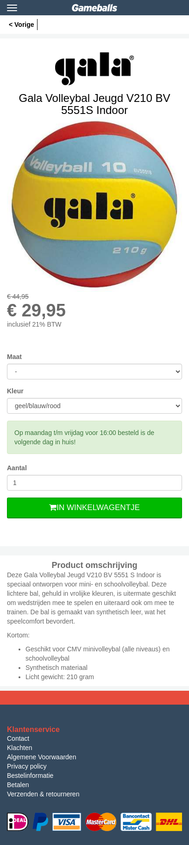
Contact (18, 738)
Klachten (19, 747)
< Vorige (21, 24)
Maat (14, 356)
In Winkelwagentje (94, 507)
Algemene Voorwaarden (41, 757)
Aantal (17, 468)
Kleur (15, 391)
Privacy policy (27, 766)
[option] (94, 204)
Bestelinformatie (30, 775)
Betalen (18, 784)
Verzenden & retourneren (43, 794)
